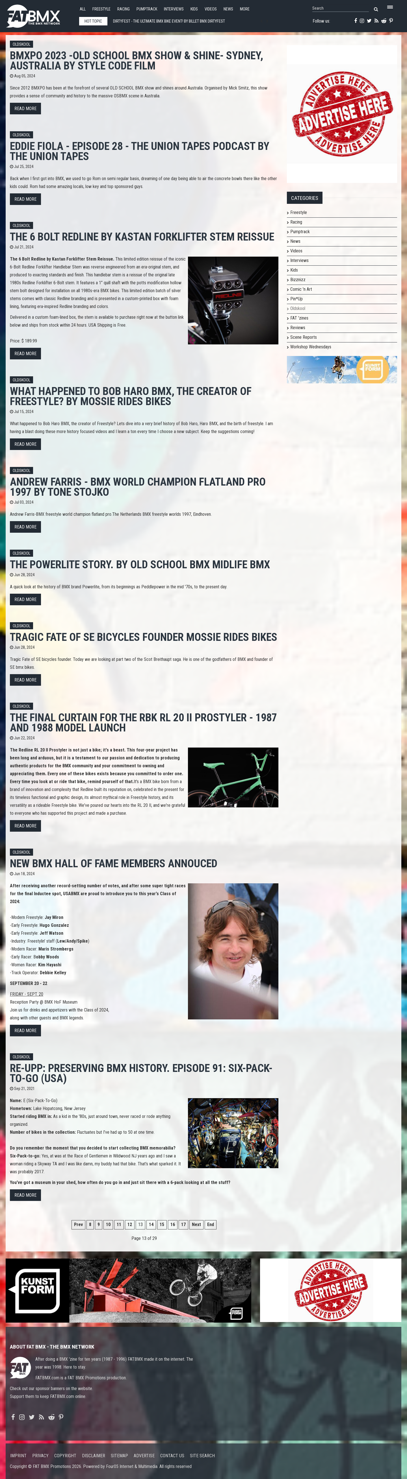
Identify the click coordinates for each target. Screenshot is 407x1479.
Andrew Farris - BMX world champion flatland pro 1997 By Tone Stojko (138, 486)
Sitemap (119, 1455)
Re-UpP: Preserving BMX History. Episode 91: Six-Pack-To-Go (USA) (141, 1073)
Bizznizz (298, 279)
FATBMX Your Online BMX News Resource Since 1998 (39, 14)
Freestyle (101, 9)
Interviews (174, 9)
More (245, 9)
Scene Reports (303, 337)
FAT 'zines (299, 318)
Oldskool (21, 44)
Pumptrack (147, 9)
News (228, 9)
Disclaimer (93, 1455)
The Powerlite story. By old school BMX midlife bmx (140, 564)
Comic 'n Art (301, 289)
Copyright (65, 1455)
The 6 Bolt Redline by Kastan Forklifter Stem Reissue (142, 236)
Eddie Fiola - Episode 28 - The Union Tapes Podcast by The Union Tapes (139, 151)
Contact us (172, 1455)
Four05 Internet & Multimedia (131, 1466)
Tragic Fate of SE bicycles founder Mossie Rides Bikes (143, 637)
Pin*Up (296, 299)
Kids (194, 9)
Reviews (297, 327)
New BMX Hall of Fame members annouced (113, 863)
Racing (123, 9)
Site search (202, 1455)
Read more (25, 108)
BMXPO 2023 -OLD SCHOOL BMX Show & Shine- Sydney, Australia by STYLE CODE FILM (136, 60)
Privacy (40, 1455)
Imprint (18, 1455)
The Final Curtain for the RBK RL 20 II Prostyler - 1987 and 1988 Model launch (143, 722)
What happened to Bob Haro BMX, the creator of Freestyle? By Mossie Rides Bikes (131, 396)
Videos (211, 9)
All (83, 9)
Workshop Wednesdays (310, 346)
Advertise (144, 1455)
